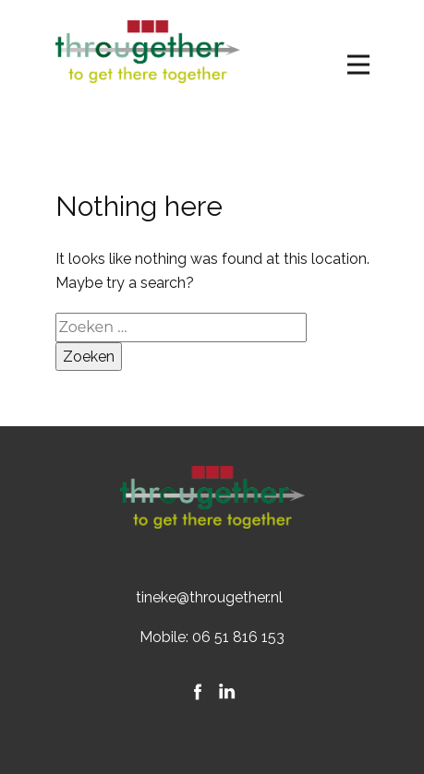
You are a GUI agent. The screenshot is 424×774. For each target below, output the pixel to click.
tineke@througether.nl (209, 597)
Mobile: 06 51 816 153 (212, 637)
